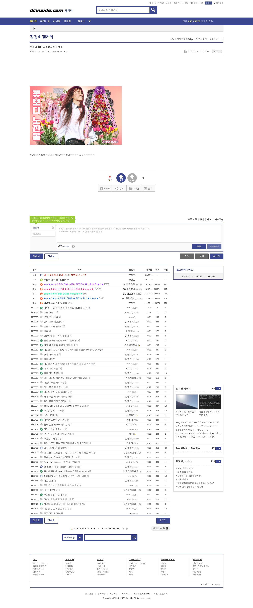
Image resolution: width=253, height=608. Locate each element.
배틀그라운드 (38, 569)
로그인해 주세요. (185, 270)
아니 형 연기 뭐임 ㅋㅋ (53, 387)
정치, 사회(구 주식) (137, 563)
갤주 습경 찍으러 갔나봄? (54, 424)
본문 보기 (192, 219)
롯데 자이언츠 (103, 572)
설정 (172, 39)
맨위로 (216, 584)
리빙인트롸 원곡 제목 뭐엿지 (56, 499)
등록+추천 (214, 246)
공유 (119, 188)
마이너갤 (152, 3)
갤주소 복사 (201, 39)
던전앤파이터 (38, 575)
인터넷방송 (197, 563)
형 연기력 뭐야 (49, 354)
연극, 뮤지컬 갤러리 (201, 566)
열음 (44, 331)
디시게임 (184, 3)
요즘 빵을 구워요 (185, 472)
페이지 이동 (160, 528)
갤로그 (176, 3)
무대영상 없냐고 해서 (52, 495)
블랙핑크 (69, 563)
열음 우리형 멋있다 (51, 326)
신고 (148, 188)
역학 (131, 575)
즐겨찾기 (186, 276)
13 (110, 528)
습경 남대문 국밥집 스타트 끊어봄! (58, 340)
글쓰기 (216, 256)
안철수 (132, 569)
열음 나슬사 (47, 312)
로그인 (208, 3)
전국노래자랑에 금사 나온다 (55, 434)
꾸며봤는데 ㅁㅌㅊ (51, 410)
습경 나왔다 (47, 415)
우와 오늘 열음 (49, 317)
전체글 (36, 256)
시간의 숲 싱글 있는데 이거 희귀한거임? (61, 504)
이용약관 (126, 594)
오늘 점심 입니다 (185, 468)
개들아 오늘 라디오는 (52, 382)
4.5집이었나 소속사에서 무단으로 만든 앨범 (63, 476)
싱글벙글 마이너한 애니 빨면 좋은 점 (192, 430)
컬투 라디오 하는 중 (51, 513)
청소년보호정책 (161, 594)
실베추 (105, 189)
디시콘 (200, 3)
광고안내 (113, 594)
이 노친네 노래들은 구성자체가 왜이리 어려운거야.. (67, 452)
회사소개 (89, 594)
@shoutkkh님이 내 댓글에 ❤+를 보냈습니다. (63, 406)
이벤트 (193, 3)
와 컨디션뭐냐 (48, 490)
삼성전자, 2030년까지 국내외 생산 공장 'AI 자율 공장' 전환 (198, 433)
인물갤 (168, 3)
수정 (187, 256)
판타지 (196, 569)
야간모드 (218, 3)
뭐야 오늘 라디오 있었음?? (55, 396)
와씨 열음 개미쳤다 (51, 322)
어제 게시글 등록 (198, 21)
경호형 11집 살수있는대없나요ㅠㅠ (59, 457)
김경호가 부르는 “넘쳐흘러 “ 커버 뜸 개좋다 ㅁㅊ (65, 364)
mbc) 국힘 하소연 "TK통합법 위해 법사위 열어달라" (198, 422)
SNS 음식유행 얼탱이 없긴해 (190, 487)
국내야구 (101, 563)
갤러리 (33, 21)
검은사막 (37, 572)
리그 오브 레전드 (40, 563)
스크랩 (185, 51)
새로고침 (219, 219)
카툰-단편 (197, 575)
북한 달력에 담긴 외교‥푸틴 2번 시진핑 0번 (195, 437)
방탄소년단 (70, 572)
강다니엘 (69, 569)
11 (101, 528)
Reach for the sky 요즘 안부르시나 (58, 462)
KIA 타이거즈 (102, 569)
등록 (199, 246)
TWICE (68, 575)
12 (106, 528)
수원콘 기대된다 (50, 438)
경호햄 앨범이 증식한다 (53, 420)
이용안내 (214, 39)
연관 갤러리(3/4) (185, 39)
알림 (211, 276)
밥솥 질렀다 (183, 479)
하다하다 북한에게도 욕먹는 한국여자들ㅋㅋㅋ (196, 426)
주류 (163, 572)
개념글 (51, 256)
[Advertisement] (46, 72)
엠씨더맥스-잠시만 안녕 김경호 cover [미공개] (64, 308)
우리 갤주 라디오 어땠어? (54, 401)
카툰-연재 (197, 572)
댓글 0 (217, 51)
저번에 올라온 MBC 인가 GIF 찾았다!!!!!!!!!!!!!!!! (64, 471)
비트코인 (133, 566)
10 (97, 528)
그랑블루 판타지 (40, 566)
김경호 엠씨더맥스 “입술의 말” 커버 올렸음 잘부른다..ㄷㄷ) (70, 350)
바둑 (131, 572)
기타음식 (164, 575)
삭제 (201, 256)
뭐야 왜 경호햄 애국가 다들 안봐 (57, 345)
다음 (124, 528)
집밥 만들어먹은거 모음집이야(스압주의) (196, 483)
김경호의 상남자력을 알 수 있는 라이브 (60, 485)
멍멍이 (164, 563)
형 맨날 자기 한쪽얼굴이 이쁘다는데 (59, 466)
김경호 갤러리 (41, 37)
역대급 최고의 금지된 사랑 (54, 509)
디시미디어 (182, 448)
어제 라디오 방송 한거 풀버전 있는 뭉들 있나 (63, 378)
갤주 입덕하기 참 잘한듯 (53, 448)
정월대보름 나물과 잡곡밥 (189, 476)
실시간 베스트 (183, 388)
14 (114, 528)
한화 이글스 (102, 566)
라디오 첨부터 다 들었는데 (54, 392)
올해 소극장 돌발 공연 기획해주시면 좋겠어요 (64, 443)
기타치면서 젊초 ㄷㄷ (52, 429)
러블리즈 (69, 566)
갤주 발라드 (47, 359)
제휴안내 (101, 594)
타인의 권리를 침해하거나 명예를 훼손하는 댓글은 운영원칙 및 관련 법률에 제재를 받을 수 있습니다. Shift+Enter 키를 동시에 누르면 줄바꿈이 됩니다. (104, 230)
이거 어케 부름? (49, 368)
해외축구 (101, 575)
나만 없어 (46, 480)
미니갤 (161, 3)
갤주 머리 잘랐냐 (50, 373)
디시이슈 (195, 448)
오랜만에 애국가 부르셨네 (54, 336)
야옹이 (164, 566)
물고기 (164, 569)
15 (118, 528)
